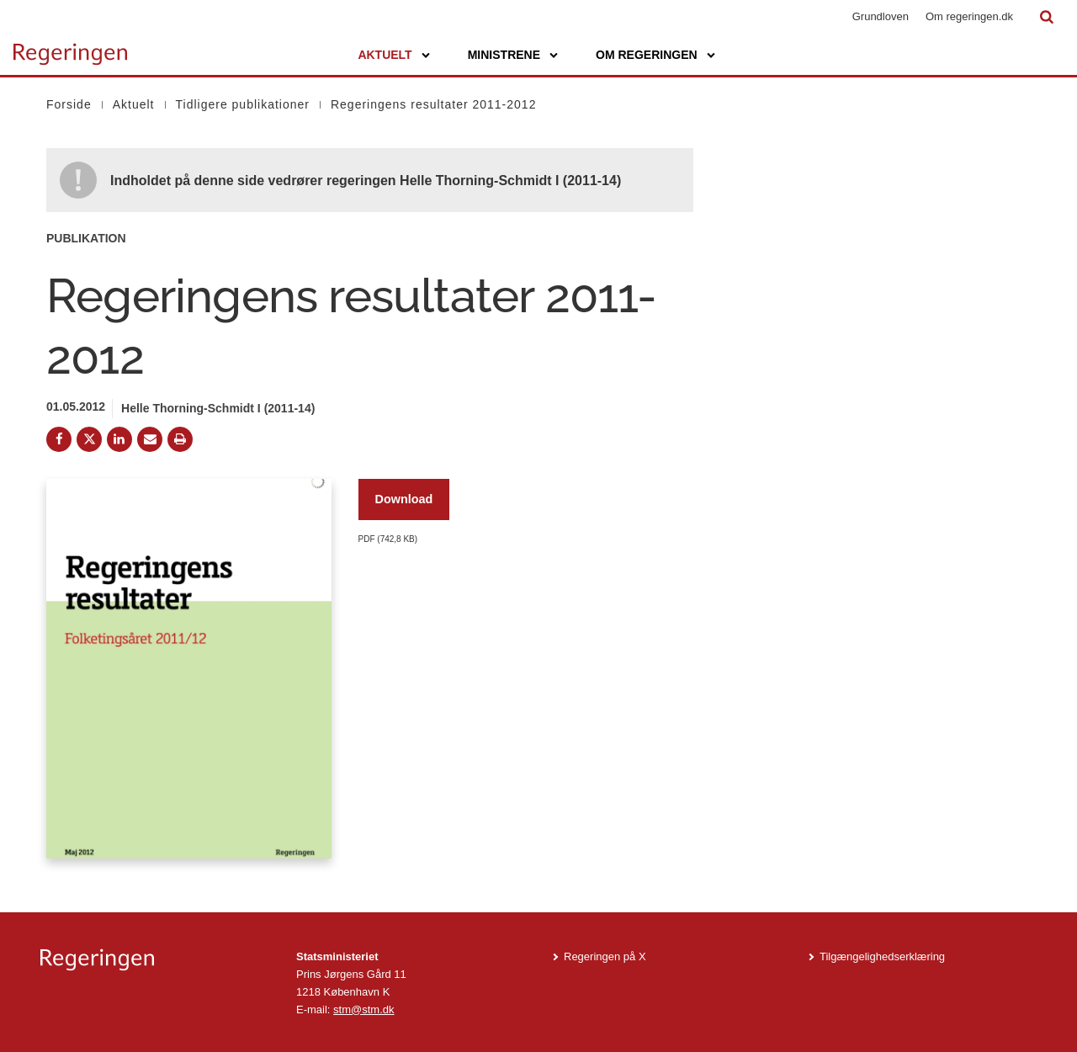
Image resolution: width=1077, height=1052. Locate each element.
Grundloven (880, 16)
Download (404, 499)
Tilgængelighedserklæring (882, 956)
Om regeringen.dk (969, 16)
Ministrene (504, 54)
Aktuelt (384, 54)
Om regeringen (647, 54)
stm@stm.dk (363, 1009)
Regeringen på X (605, 956)
